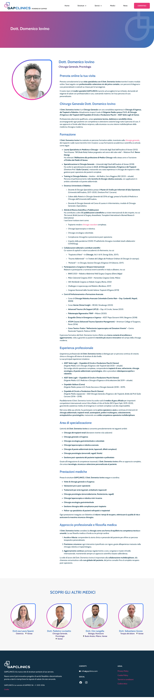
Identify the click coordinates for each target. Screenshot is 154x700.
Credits (6, 689)
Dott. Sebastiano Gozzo (131, 631)
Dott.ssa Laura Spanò (23, 631)
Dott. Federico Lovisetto (59, 631)
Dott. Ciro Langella (95, 631)
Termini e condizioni (126, 679)
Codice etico (122, 684)
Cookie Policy (123, 675)
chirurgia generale (132, 140)
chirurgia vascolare (90, 224)
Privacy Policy (123, 671)
